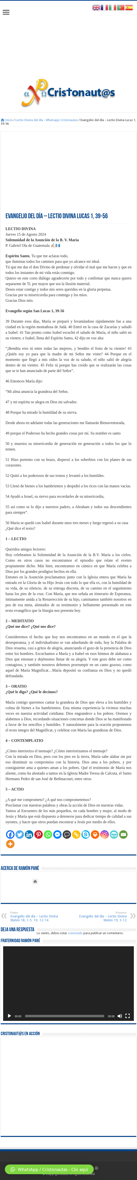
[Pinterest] (38, 834)
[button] (49, 1169)
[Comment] (67, 834)
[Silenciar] (119, 1016)
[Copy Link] (76, 834)
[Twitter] (19, 834)
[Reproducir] (9, 1016)
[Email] (123, 834)
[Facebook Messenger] (57, 834)
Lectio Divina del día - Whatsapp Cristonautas (46, 120)
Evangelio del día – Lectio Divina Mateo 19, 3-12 (102, 916)
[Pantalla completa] (127, 1016)
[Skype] (85, 834)
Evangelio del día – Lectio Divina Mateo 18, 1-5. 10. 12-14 (35, 916)
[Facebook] (10, 834)
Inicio (7, 120)
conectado (75, 933)
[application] (68, 983)
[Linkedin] (29, 834)
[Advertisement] (68, 42)
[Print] (95, 834)
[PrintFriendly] (114, 834)
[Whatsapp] (48, 834)
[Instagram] (104, 834)
